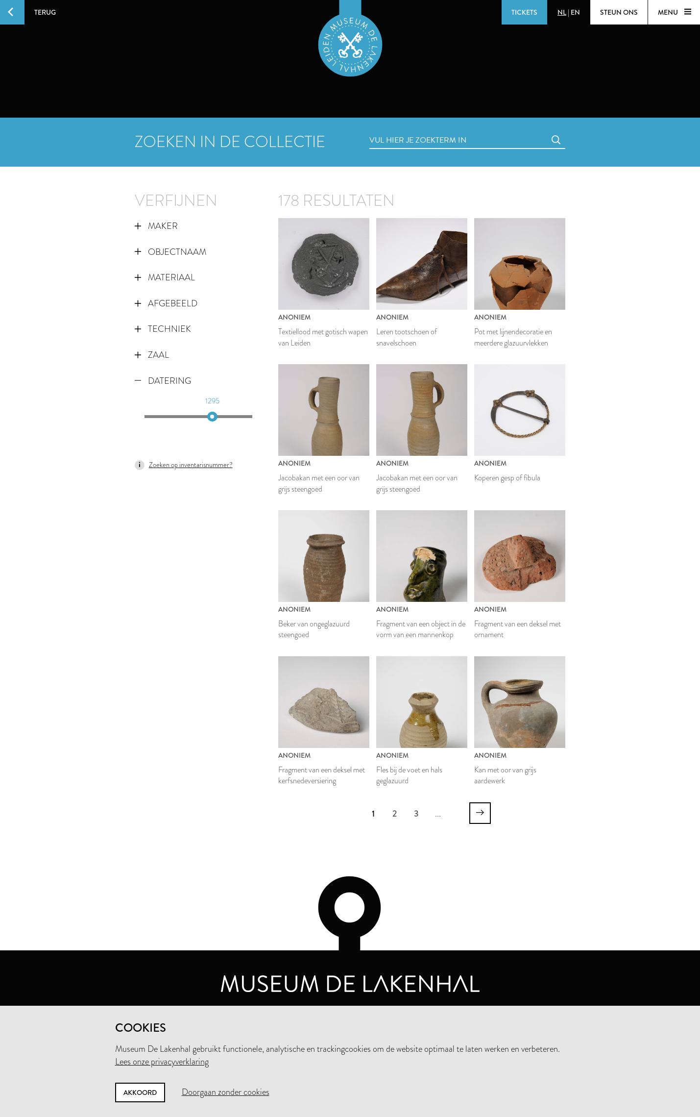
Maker (156, 226)
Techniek (163, 329)
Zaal (152, 354)
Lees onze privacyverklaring (162, 1061)
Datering (163, 380)
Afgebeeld (166, 303)
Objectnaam (170, 252)
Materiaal (165, 277)
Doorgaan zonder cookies (225, 1092)
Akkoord (140, 1092)
